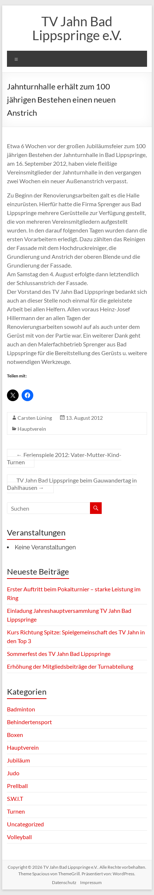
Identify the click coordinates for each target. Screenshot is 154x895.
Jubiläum (18, 760)
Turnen (16, 811)
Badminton (21, 709)
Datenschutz (64, 882)
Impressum (91, 882)
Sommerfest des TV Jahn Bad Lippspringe (58, 653)
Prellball (17, 785)
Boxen (15, 734)
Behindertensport (29, 721)
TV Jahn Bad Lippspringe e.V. (77, 28)
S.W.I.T (15, 798)
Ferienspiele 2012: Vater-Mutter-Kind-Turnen (64, 458)
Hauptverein (32, 429)
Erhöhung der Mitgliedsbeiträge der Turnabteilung (70, 666)
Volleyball (19, 836)
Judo (13, 772)
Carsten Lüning (35, 418)
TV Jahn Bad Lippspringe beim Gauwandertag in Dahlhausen (72, 484)
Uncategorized (25, 824)
